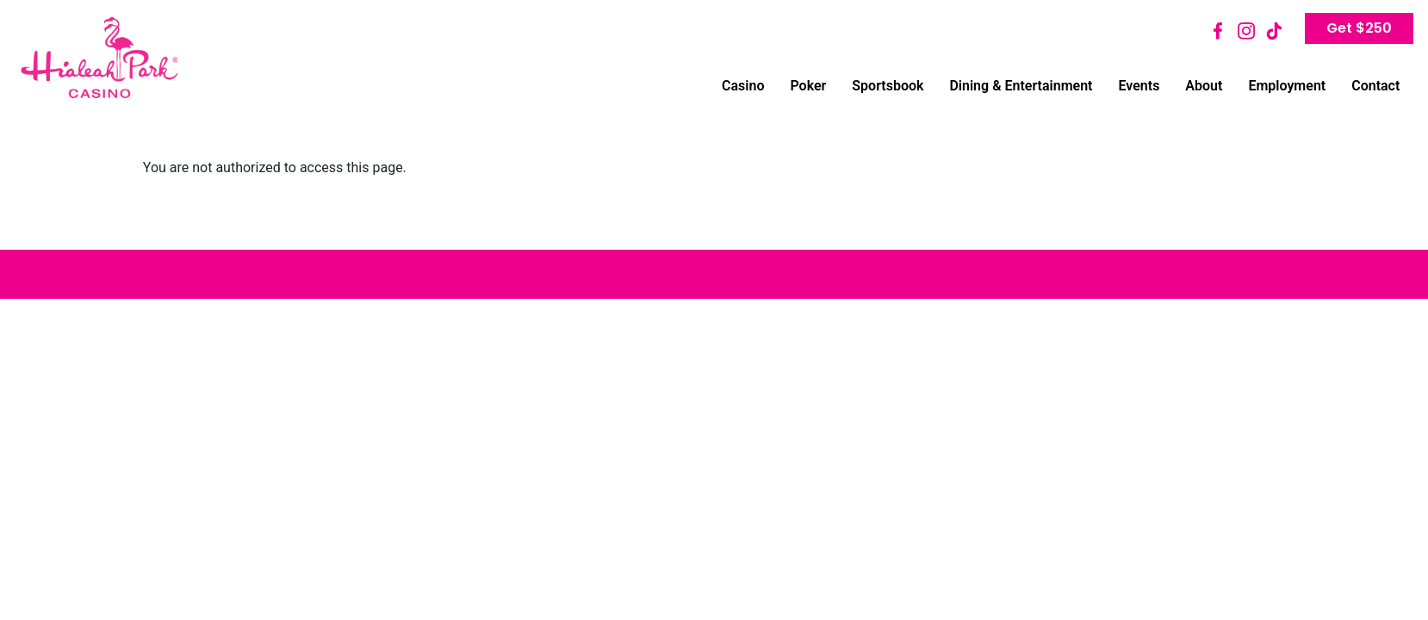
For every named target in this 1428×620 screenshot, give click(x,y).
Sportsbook (887, 86)
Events (1138, 86)
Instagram (1246, 31)
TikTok (1274, 31)
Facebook (1218, 31)
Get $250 (1359, 28)
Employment (1287, 86)
